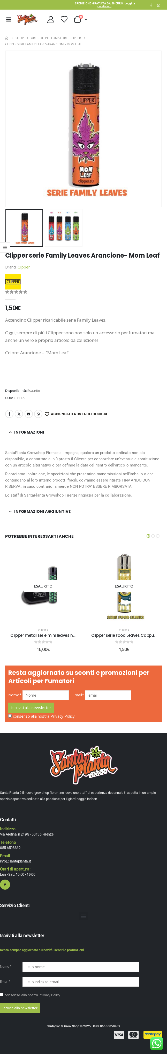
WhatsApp (158, 5)
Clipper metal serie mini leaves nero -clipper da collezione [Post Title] (65, 635)
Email (29, 414)
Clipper (24, 267)
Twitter (19, 414)
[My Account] (51, 19)
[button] (148, 536)
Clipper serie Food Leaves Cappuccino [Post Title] (127, 635)
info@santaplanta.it (15, 861)
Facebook (9, 414)
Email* (78, 694)
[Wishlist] (64, 19)
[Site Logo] (27, 19)
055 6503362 (10, 848)
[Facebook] (151, 5)
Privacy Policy (62, 716)
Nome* (14, 694)
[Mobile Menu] (8, 19)
